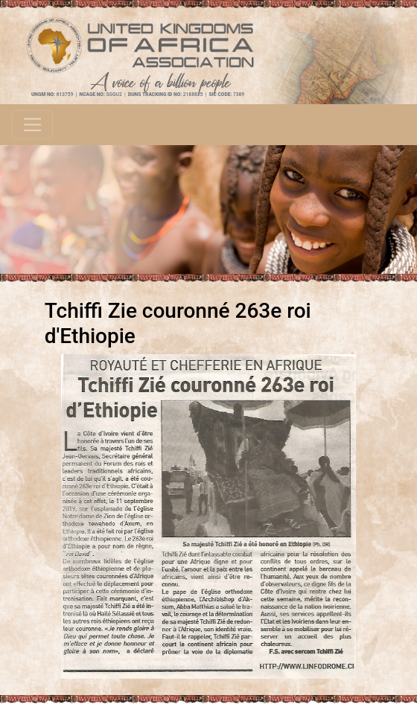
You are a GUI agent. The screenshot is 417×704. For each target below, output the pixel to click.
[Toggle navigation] (32, 124)
